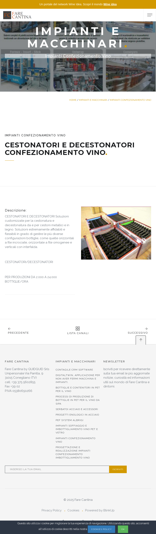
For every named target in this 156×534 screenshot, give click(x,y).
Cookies (73, 510)
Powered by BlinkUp (100, 510)
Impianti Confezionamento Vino (130, 100)
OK (123, 529)
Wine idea (110, 4)
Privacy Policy (52, 510)
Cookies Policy (101, 529)
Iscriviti (118, 469)
